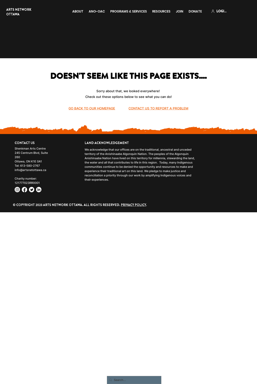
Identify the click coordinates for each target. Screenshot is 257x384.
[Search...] (134, 380)
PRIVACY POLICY (133, 205)
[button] (78, 11)
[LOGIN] (219, 11)
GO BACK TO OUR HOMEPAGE (92, 108)
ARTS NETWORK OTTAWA (18, 12)
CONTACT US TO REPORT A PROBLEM (158, 108)
